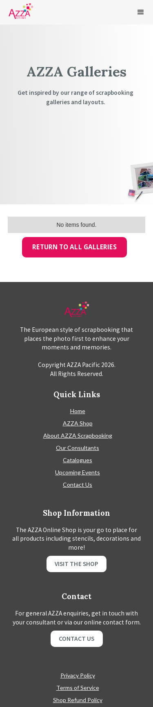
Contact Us (77, 484)
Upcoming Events (77, 472)
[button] (141, 12)
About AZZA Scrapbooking (77, 435)
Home (77, 410)
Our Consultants (77, 447)
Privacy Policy (77, 675)
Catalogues (77, 459)
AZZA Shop (78, 423)
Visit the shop (76, 564)
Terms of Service (77, 687)
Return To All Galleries (74, 247)
